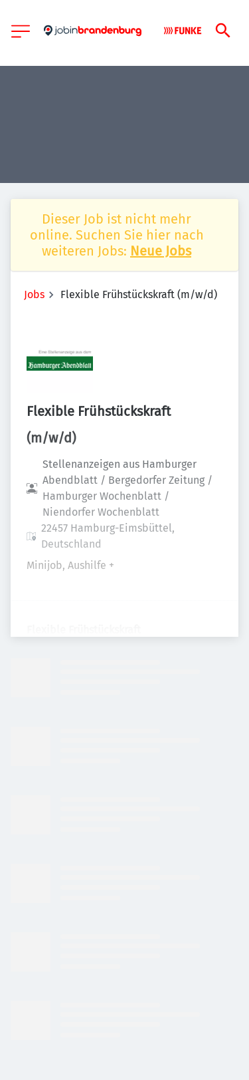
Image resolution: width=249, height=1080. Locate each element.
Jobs (34, 294)
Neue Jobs (160, 251)
